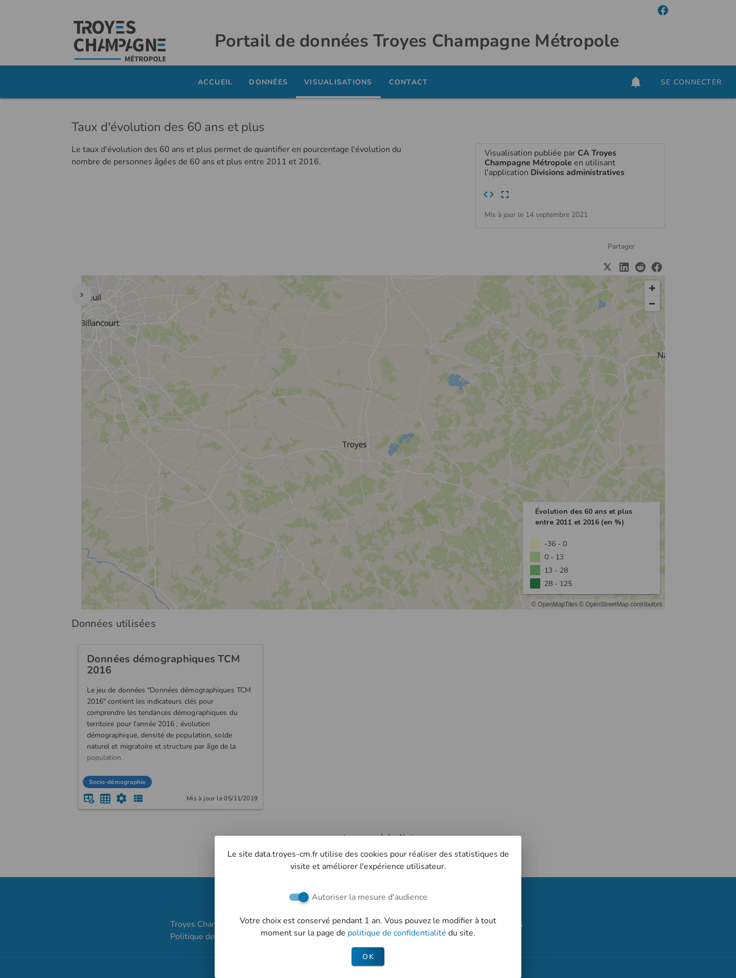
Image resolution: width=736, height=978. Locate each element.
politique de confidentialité (398, 933)
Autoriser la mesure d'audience (369, 897)
